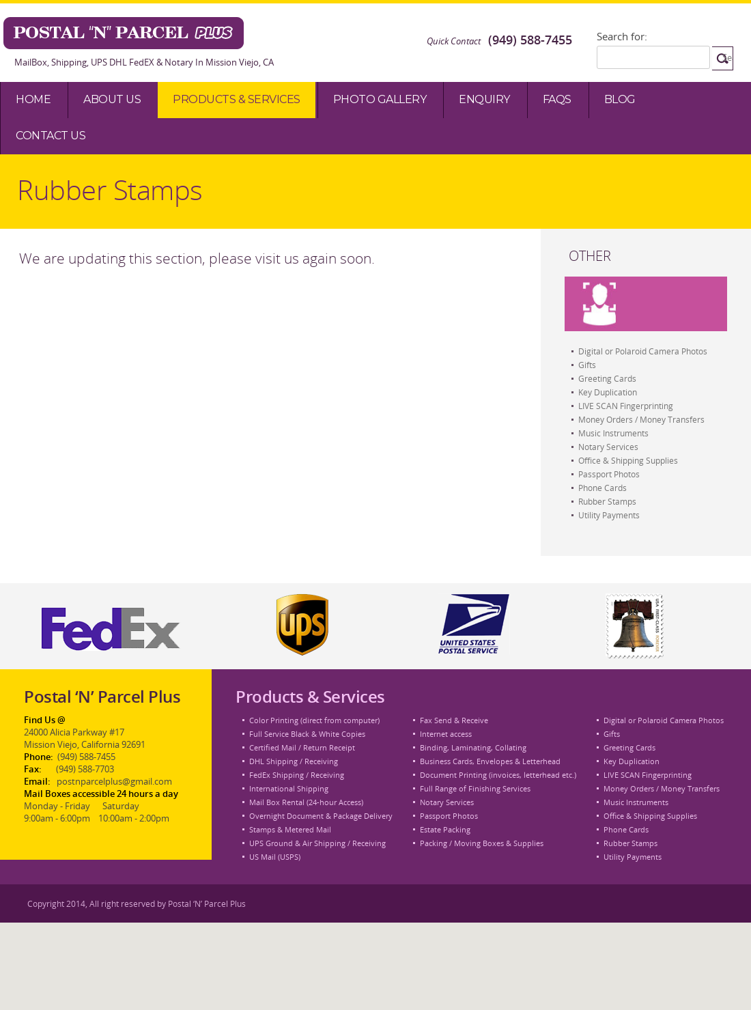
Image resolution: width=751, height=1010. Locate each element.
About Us (112, 99)
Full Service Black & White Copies (307, 734)
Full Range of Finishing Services (475, 788)
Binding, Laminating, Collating (473, 747)
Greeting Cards (607, 378)
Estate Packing (445, 829)
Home (33, 99)
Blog (620, 99)
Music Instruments (613, 432)
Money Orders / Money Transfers (641, 419)
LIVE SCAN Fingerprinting (625, 405)
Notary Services (608, 446)
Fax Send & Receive (454, 720)
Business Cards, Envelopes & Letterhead (490, 761)
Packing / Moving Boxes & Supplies (481, 843)
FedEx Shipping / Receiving (296, 775)
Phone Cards (602, 487)
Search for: (622, 36)
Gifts (587, 364)
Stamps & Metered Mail (290, 829)
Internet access (446, 734)
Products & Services (236, 99)
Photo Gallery (380, 99)
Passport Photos (609, 473)
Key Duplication (607, 392)
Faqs (557, 99)
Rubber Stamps (607, 501)
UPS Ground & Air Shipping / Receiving (317, 843)
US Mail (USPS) (274, 857)
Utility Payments (609, 514)
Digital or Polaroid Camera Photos (642, 351)
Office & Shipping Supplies (628, 460)
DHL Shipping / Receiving (293, 761)
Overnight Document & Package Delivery (321, 816)
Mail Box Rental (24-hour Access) (306, 802)
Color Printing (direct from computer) (314, 720)
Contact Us (50, 135)
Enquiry (484, 99)
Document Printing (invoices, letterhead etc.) (498, 775)
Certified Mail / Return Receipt (302, 747)
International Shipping (288, 788)
